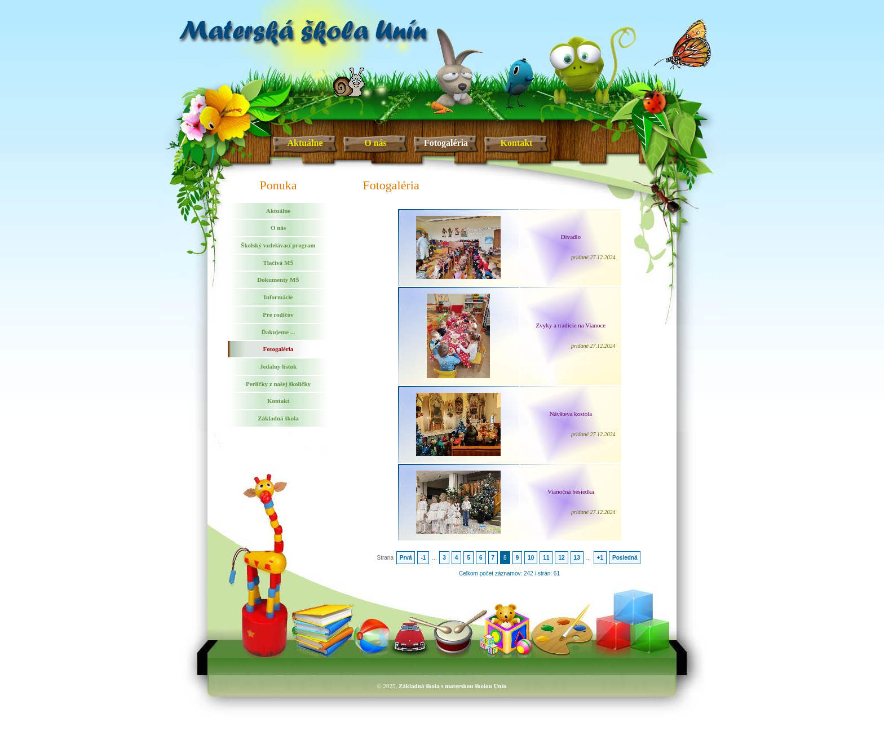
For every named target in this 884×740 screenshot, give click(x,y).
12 (561, 558)
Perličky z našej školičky (278, 383)
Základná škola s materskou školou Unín (453, 686)
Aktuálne (304, 143)
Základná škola (278, 418)
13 (577, 558)
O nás (375, 143)
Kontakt (517, 143)
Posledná (624, 558)
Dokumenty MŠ (278, 279)
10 (531, 558)
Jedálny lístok (278, 366)
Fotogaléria (446, 143)
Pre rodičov (278, 314)
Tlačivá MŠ (278, 262)
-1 (423, 558)
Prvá (406, 558)
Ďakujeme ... (278, 332)
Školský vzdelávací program (278, 245)
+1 (600, 558)
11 (546, 558)
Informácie (278, 297)
